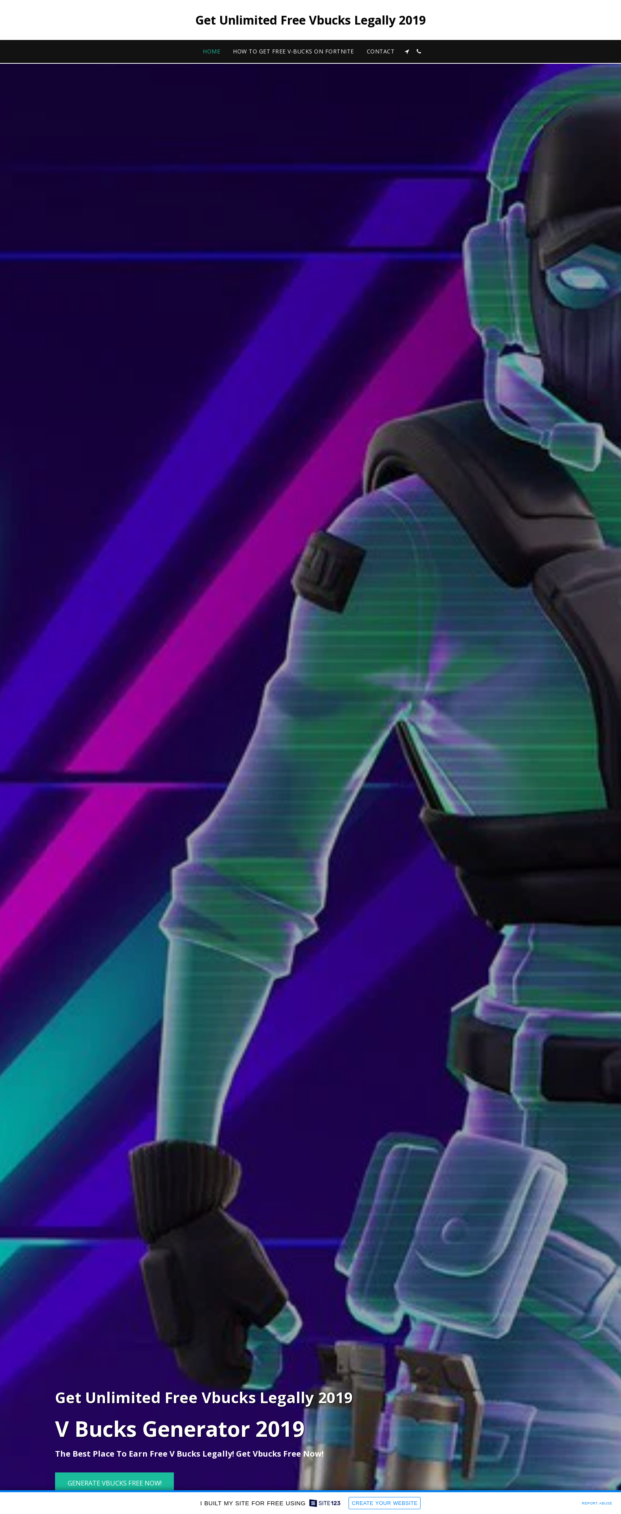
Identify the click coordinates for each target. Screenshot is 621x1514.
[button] (406, 51)
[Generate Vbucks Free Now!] (114, 1483)
